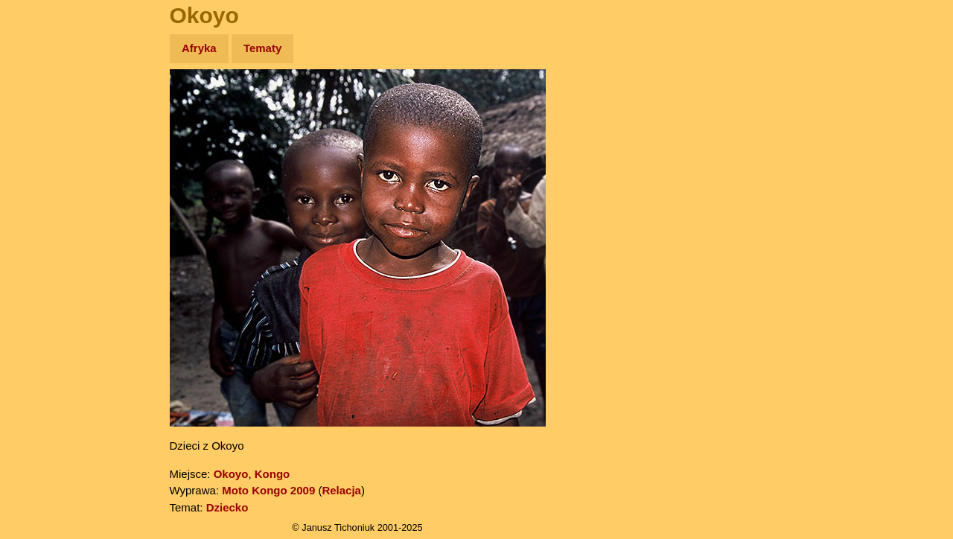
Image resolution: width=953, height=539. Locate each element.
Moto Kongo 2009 (268, 490)
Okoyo (231, 474)
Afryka (199, 48)
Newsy (43, 163)
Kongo (272, 474)
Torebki (44, 307)
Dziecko (227, 507)
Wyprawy (49, 106)
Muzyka (45, 220)
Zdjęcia (44, 135)
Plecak (43, 249)
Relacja (341, 490)
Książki (44, 192)
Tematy (262, 48)
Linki (38, 278)
